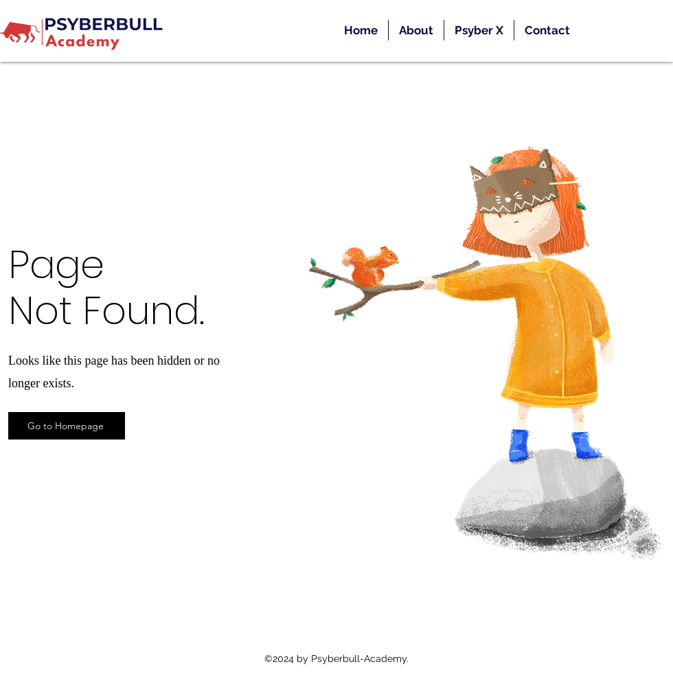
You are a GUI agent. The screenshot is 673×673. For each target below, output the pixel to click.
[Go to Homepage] (66, 426)
